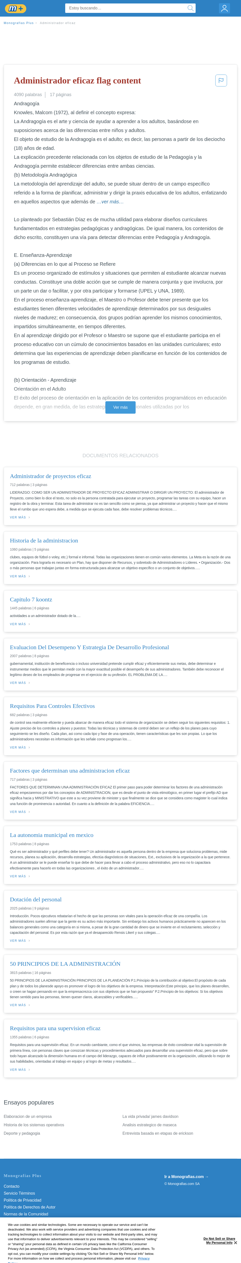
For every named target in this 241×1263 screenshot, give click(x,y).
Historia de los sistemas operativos (34, 1125)
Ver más (120, 407)
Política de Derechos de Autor (30, 1207)
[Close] (235, 1254)
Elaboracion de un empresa (28, 1116)
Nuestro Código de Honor (26, 1221)
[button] (221, 82)
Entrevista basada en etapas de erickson (157, 1133)
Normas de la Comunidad (26, 1214)
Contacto (11, 1186)
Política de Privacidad (22, 1200)
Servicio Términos (19, 1193)
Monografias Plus (19, 23)
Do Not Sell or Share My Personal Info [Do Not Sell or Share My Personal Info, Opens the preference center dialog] (219, 1252)
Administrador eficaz (58, 23)
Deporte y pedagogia (22, 1133)
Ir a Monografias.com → (186, 1177)
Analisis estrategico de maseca (149, 1125)
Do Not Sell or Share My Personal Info (37, 1228)
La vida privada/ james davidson (150, 1116)
